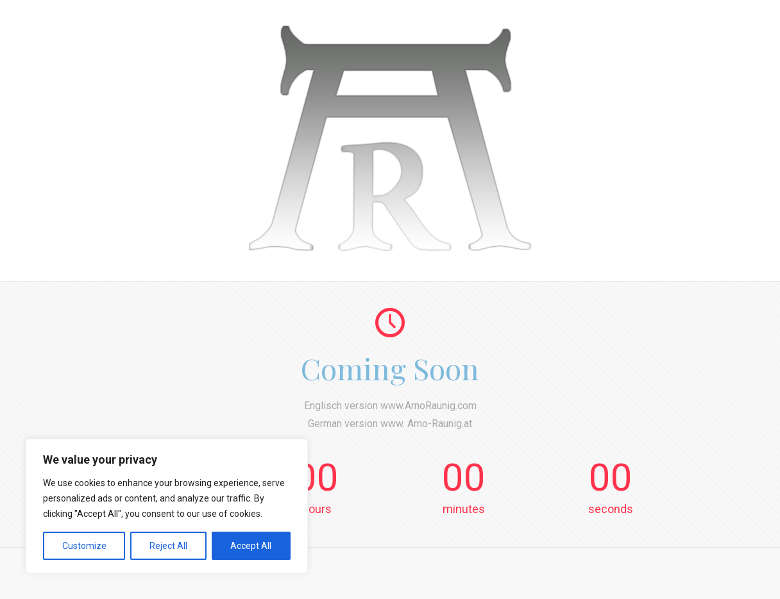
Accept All (250, 546)
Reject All (168, 546)
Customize (84, 546)
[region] (167, 506)
